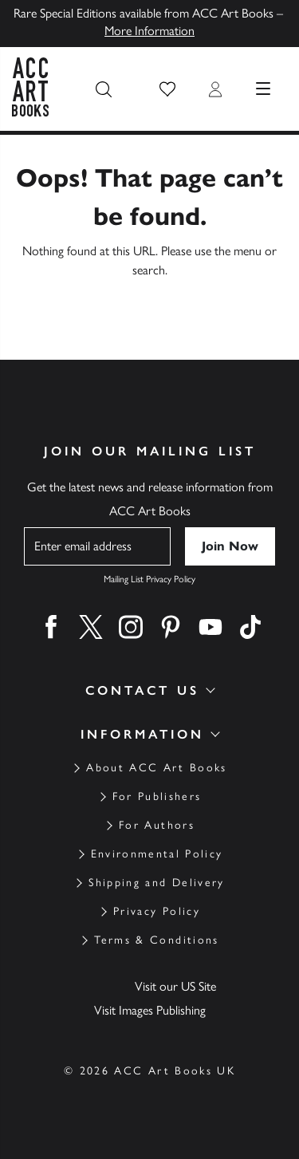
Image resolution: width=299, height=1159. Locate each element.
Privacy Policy (156, 911)
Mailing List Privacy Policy (149, 579)
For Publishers (157, 796)
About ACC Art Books (156, 768)
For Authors (157, 825)
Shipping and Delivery (156, 882)
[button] (167, 89)
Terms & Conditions (156, 940)
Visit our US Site (175, 986)
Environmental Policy (157, 854)
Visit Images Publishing (150, 1010)
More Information (149, 30)
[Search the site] (104, 89)
